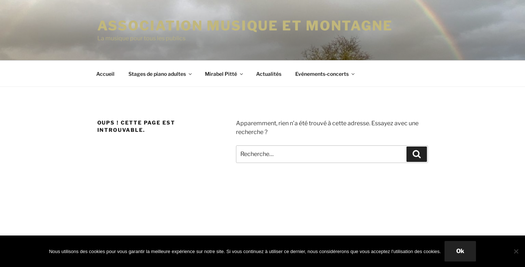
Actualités (268, 74)
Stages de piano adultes (160, 74)
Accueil (105, 74)
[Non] (516, 251)
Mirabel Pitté (224, 74)
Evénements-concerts (325, 74)
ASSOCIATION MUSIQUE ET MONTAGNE (245, 26)
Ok (460, 251)
